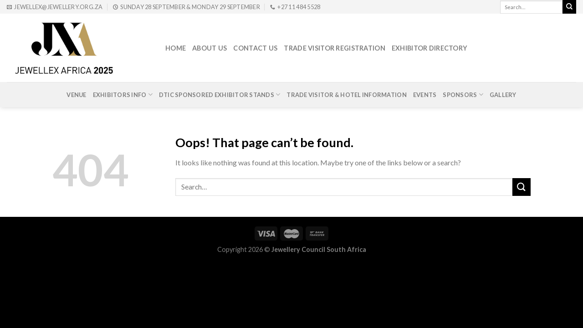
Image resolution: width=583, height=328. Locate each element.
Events (425, 94)
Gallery (503, 94)
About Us (209, 48)
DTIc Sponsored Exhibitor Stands (219, 94)
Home (175, 48)
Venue (76, 94)
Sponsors (463, 94)
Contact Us (255, 48)
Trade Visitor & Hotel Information (346, 94)
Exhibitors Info (123, 94)
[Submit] (521, 187)
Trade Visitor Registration (334, 48)
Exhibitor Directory (429, 48)
